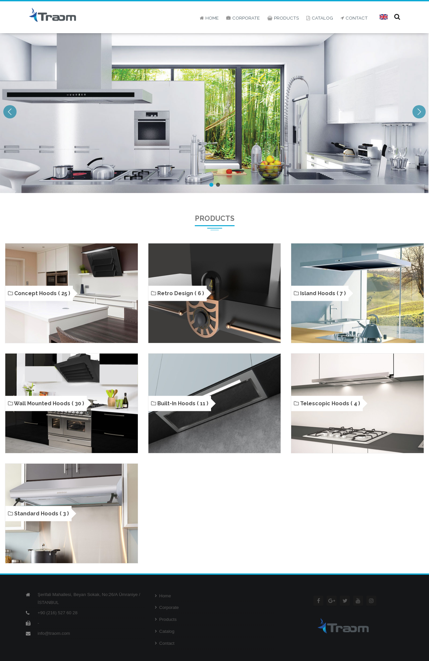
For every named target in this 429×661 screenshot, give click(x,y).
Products (166, 619)
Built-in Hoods (179, 403)
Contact (165, 643)
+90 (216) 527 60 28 (58, 612)
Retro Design (177, 293)
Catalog (165, 631)
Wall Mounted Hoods (46, 403)
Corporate (167, 607)
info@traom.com (54, 633)
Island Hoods (320, 293)
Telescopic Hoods (327, 403)
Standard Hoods (38, 513)
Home (163, 595)
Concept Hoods (39, 293)
